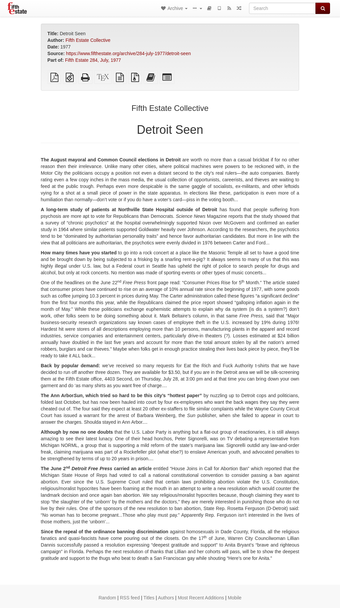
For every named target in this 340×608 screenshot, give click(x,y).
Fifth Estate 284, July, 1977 (93, 60)
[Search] (282, 8)
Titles (148, 597)
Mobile (234, 597)
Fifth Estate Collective (87, 40)
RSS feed (130, 597)
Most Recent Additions (201, 597)
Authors (166, 597)
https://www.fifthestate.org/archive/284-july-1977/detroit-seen (128, 53)
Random (107, 597)
